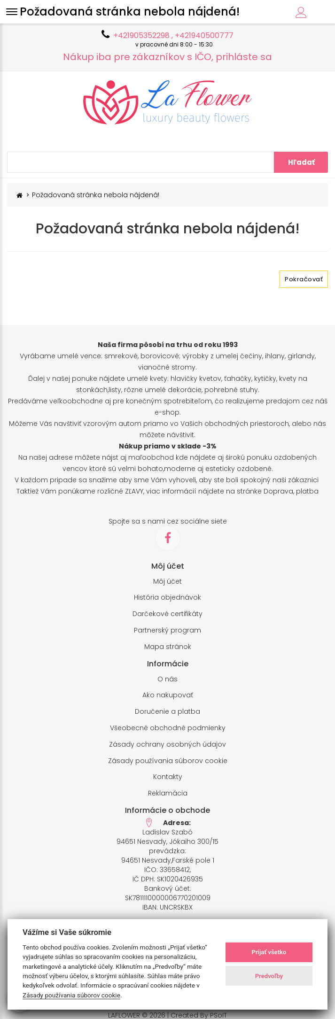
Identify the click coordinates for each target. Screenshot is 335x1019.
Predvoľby (269, 976)
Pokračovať (304, 279)
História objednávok (167, 598)
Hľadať (301, 162)
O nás (167, 679)
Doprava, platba (291, 491)
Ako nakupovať (167, 695)
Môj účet (167, 582)
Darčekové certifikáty (167, 614)
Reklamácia (167, 793)
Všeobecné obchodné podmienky (168, 728)
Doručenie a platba (167, 712)
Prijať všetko (268, 952)
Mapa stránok (167, 647)
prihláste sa (244, 56)
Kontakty (167, 777)
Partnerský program (167, 630)
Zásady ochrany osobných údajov (167, 745)
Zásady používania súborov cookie (167, 761)
